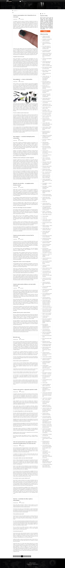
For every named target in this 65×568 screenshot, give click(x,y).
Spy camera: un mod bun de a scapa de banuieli (46, 113)
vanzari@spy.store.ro (24, 1)
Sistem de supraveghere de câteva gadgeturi (46, 333)
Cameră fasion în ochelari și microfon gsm (47, 435)
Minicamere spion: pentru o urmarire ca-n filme (47, 167)
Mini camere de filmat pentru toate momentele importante (46, 147)
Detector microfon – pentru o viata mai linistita (47, 226)
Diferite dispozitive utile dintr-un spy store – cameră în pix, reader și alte (46, 349)
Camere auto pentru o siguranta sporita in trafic (25, 389)
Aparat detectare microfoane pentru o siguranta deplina (46, 143)
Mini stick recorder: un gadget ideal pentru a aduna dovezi (46, 132)
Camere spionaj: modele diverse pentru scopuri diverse (46, 128)
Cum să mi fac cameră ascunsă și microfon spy (46, 417)
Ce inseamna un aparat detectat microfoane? (46, 51)
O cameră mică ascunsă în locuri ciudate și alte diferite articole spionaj (47, 465)
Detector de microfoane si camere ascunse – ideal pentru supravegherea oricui (47, 55)
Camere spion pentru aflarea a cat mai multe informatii (46, 198)
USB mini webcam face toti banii (46, 74)
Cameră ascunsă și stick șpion (46, 370)
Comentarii (22, 19)
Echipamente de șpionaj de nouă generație (46, 239)
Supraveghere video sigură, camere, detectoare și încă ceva (47, 456)
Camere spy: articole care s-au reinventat (47, 102)
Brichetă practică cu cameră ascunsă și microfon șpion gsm (46, 442)
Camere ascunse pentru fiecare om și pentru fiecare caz (46, 245)
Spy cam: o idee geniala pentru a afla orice (46, 116)
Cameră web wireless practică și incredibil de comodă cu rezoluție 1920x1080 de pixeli (46, 302)
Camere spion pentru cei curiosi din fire (46, 155)
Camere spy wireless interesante (46, 266)
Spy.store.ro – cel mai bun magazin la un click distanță (47, 255)
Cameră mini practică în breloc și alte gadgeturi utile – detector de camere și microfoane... (47, 430)
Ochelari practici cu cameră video (45, 317)
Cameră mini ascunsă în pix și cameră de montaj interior (46, 279)
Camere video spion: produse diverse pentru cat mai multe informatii (47, 124)
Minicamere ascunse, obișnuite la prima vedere (46, 342)
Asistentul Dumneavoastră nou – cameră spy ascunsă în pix (47, 290)
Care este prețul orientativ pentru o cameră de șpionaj (47, 262)
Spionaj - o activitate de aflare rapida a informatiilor (47, 212)
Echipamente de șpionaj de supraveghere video (46, 345)
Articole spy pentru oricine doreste (47, 223)
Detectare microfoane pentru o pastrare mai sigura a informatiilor (46, 176)
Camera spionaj (45, 216)
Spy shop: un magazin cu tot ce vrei (47, 140)
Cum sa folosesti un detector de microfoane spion (46, 43)
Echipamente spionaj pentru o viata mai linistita (47, 170)
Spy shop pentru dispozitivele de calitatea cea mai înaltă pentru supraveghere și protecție (47, 250)
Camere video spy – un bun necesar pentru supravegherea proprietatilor (46, 78)
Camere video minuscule (46, 214)
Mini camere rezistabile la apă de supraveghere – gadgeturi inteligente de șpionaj (47, 320)
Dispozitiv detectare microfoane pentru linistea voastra (47, 120)
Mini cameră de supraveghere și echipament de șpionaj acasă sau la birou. (46, 326)
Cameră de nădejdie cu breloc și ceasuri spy (46, 385)
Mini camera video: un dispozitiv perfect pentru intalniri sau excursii (46, 82)
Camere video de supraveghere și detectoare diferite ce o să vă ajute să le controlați (47, 461)
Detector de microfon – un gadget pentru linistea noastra (47, 191)
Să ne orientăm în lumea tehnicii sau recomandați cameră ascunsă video (46, 310)
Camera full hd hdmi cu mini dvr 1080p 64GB (46, 62)
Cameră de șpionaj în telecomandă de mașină (46, 298)
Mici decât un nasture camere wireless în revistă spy (47, 438)
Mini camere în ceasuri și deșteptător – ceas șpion (46, 373)
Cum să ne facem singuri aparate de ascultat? (46, 242)
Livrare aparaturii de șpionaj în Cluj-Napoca (46, 330)
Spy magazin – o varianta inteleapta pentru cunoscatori (47, 187)
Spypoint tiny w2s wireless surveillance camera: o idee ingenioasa (47, 136)
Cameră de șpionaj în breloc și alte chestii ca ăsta (46, 283)
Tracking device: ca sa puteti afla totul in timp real (47, 105)
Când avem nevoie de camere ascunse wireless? (47, 307)
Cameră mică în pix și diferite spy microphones (46, 406)
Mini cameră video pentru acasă (47, 336)
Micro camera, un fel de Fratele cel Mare (46, 71)
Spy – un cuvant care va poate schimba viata (46, 173)
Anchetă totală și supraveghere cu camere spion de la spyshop (46, 366)
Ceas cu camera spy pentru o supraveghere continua (46, 159)
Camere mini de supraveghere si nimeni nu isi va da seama (47, 152)
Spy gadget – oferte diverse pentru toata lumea (47, 111)
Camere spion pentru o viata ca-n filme (46, 108)
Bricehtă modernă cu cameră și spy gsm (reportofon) (46, 402)
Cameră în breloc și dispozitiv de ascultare (46, 414)
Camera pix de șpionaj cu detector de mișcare (47, 359)
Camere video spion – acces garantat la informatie (46, 232)
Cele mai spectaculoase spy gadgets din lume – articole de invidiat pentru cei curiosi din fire (46, 208)
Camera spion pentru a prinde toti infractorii (46, 99)
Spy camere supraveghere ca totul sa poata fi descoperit (47, 91)
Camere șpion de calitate (46, 356)
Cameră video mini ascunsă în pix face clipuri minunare (47, 275)
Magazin (45, 31)
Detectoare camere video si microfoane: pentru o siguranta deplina (46, 163)
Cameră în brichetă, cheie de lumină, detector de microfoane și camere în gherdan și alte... (47, 410)
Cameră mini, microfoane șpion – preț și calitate (46, 399)
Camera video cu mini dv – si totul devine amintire (47, 220)
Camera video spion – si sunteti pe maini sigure (46, 229)
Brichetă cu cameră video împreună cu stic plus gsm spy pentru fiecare (47, 426)
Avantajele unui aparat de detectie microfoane (47, 40)
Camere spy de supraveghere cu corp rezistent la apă (46, 452)
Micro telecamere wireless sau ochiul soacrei (47, 68)
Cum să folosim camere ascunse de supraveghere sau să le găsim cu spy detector (47, 447)
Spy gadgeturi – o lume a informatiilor (22, 79)
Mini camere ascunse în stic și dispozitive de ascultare (46, 376)
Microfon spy (16, 337)
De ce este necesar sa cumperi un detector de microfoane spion (46, 47)
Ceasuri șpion (44, 382)
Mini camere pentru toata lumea (46, 339)
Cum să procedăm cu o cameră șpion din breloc (46, 272)
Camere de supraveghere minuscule (47, 59)
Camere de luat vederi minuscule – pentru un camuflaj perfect (46, 95)
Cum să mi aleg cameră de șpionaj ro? (46, 287)
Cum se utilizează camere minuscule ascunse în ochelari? (47, 294)
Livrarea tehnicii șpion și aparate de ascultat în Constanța (46, 362)
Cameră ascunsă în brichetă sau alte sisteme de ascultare (46, 353)
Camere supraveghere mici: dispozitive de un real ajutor (47, 180)
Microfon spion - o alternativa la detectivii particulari (46, 87)
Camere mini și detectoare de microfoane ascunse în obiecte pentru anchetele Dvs (47, 394)
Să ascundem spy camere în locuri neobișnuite (47, 236)
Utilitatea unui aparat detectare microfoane (46, 37)
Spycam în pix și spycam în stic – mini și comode (46, 314)
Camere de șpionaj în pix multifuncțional (46, 259)
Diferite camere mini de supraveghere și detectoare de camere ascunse (46, 389)
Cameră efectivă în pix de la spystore (47, 380)
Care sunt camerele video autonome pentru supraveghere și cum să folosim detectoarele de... (47, 421)
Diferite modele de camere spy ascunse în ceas (47, 269)
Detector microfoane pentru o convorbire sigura (47, 65)
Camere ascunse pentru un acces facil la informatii (47, 195)
